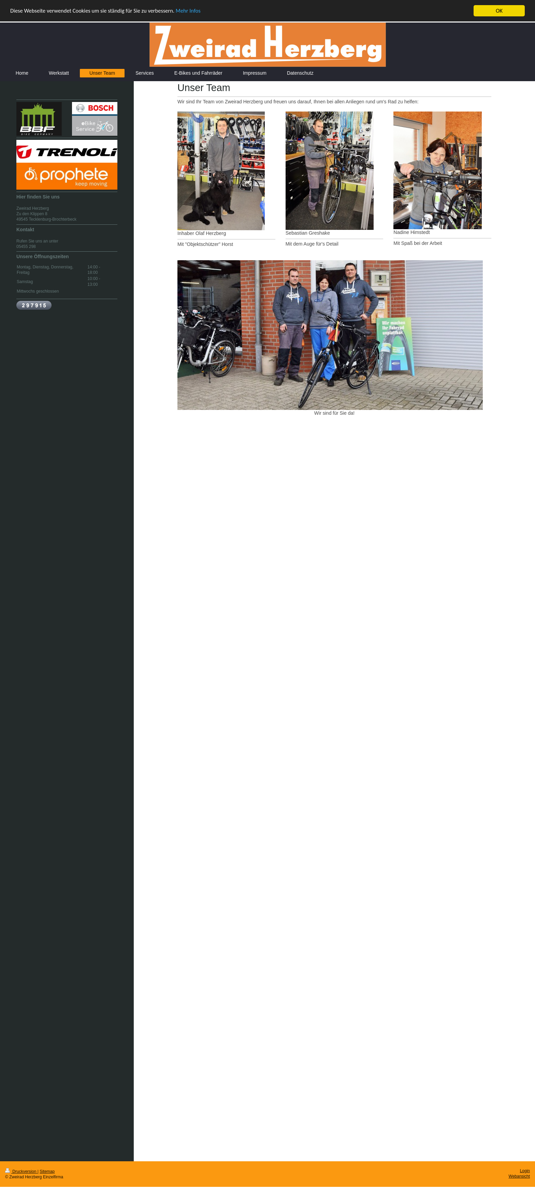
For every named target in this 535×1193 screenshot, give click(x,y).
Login (525, 1170)
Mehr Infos (193, 10)
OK (499, 10)
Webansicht (519, 1176)
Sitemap (47, 1171)
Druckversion (21, 1171)
